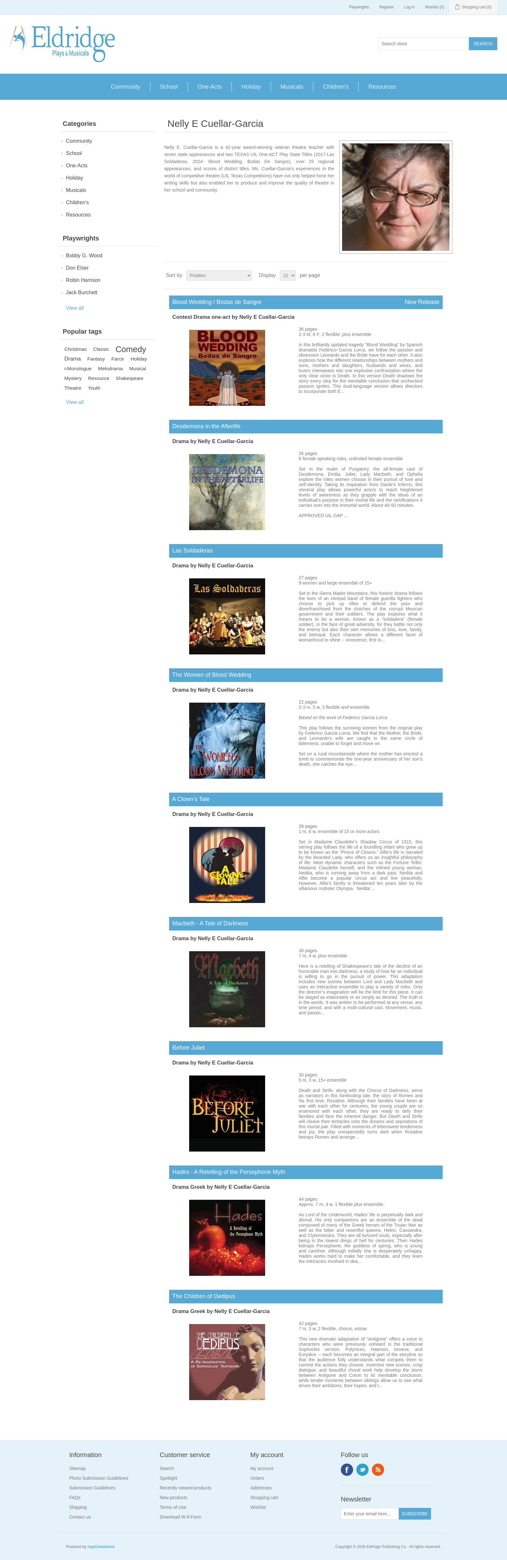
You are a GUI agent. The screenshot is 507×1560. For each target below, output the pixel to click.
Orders (257, 1478)
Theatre (72, 388)
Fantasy (96, 359)
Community (125, 87)
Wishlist (258, 1507)
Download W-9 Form (180, 1517)
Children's (336, 87)
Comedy (130, 349)
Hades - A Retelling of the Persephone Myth (227, 1172)
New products (174, 1497)
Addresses (261, 1487)
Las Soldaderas (191, 550)
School (169, 87)
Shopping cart (264, 1497)
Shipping (78, 1507)
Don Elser (77, 268)
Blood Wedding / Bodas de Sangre (306, 302)
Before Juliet (187, 1047)
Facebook (347, 1470)
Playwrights (359, 7)
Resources (382, 87)
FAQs (75, 1497)
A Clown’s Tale (189, 799)
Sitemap (77, 1468)
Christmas (75, 349)
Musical (137, 368)
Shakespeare (129, 378)
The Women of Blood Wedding (210, 675)
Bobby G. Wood (84, 255)
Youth (94, 388)
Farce (117, 359)
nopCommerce (101, 1546)
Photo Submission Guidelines (98, 1478)
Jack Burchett (81, 292)
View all (75, 308)
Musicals (292, 87)
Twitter (362, 1470)
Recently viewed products (185, 1487)
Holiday (251, 87)
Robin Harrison (83, 280)
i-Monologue (78, 368)
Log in (409, 7)
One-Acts (210, 87)
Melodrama (110, 368)
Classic (101, 349)
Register (386, 7)
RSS (378, 1470)
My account (262, 1468)
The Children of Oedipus (202, 1296)
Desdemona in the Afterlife (205, 426)
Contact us (80, 1517)
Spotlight (168, 1478)
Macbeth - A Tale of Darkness (208, 923)
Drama (72, 359)
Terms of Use (173, 1507)
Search (167, 1468)
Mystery (73, 378)
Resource (98, 378)
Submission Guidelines (92, 1487)
